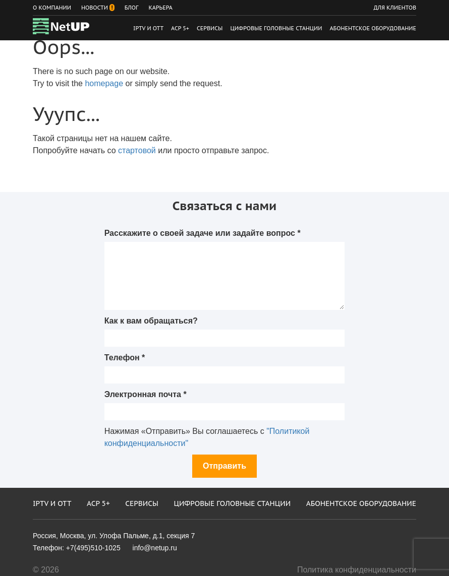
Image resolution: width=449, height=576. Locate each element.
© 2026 (46, 569)
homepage (104, 83)
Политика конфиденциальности (356, 569)
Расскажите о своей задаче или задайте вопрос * (202, 233)
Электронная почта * (145, 394)
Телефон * (124, 357)
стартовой (137, 150)
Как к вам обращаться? (151, 320)
